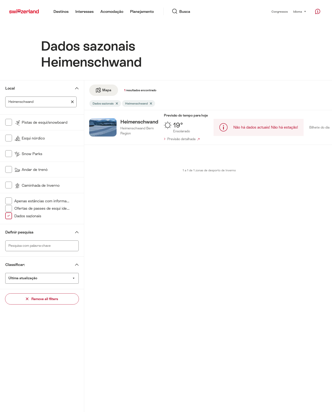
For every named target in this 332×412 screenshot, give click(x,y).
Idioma (299, 11)
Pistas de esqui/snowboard (40, 122)
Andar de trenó (31, 169)
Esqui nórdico (29, 138)
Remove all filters (42, 299)
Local (10, 88)
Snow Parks (28, 154)
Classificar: (15, 264)
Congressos (279, 11)
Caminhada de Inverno (37, 185)
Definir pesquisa (19, 232)
